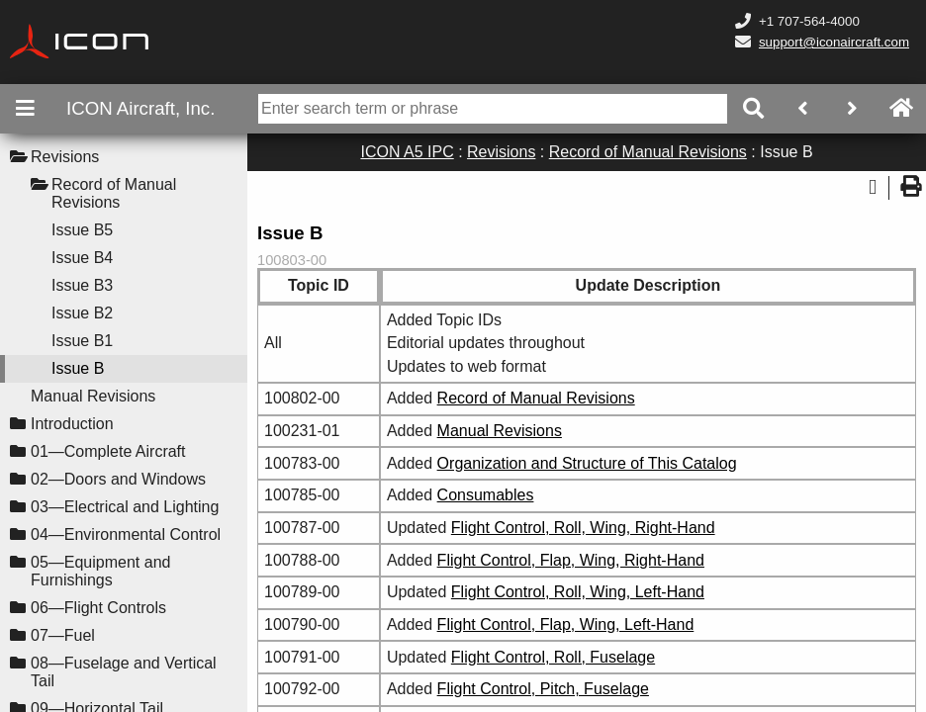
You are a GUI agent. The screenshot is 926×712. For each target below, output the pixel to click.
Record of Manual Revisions (113, 193)
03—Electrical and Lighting (125, 506)
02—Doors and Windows (118, 479)
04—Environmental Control (126, 534)
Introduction (72, 423)
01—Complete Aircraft (108, 451)
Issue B (77, 368)
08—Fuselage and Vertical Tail (124, 672)
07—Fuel (63, 635)
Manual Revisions (93, 396)
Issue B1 (82, 340)
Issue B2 (82, 313)
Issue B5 (82, 230)
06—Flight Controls (98, 607)
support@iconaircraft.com (834, 42)
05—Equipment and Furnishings (100, 571)
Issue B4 (82, 257)
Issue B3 (82, 285)
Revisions (65, 156)
